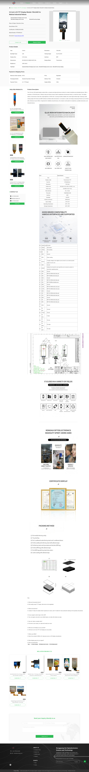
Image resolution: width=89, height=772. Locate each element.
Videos (34, 3)
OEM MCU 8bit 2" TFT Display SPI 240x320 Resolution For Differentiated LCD (35, 675)
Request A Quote (37, 42)
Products (28, 3)
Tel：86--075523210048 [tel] (15, 751)
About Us (40, 3)
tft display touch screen (43, 644)
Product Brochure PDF (19, 35)
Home (21, 3)
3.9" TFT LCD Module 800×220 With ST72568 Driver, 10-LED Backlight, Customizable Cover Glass (16, 134)
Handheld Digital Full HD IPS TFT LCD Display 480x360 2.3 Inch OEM (17, 702)
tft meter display (35, 644)
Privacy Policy (16, 770)
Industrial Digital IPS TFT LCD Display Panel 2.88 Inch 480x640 (53, 675)
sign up (76, 761)
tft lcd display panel (53, 644)
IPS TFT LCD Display (22, 7)
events (54, 3)
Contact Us (47, 3)
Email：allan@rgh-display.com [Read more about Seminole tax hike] (16, 753)
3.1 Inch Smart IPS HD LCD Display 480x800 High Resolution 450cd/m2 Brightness (71, 675)
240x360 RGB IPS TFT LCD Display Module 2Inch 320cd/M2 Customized (17, 675)
